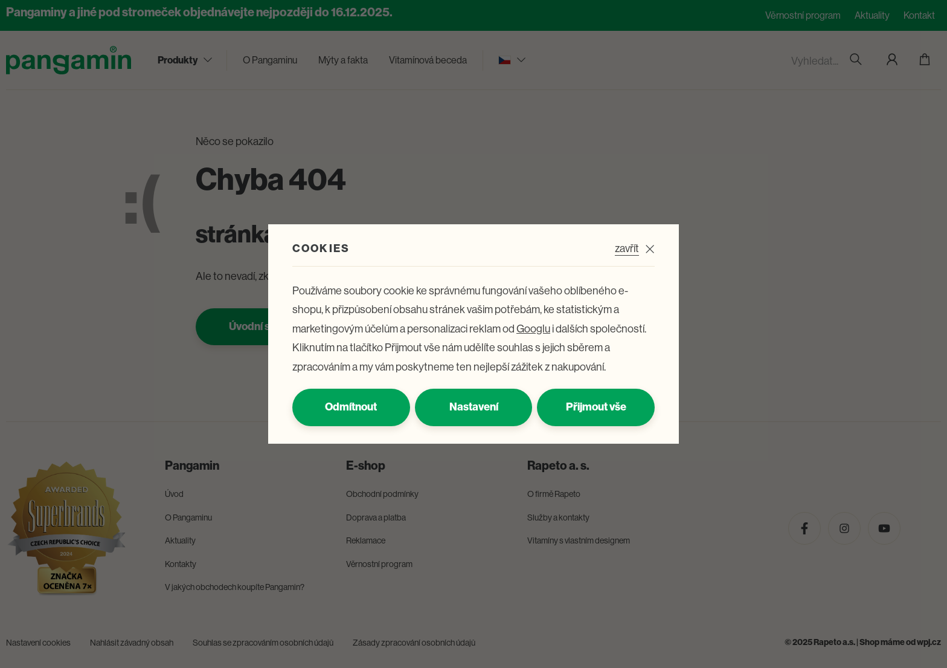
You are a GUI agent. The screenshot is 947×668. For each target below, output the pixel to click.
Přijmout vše (596, 406)
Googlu (533, 329)
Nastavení (473, 406)
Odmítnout (351, 406)
